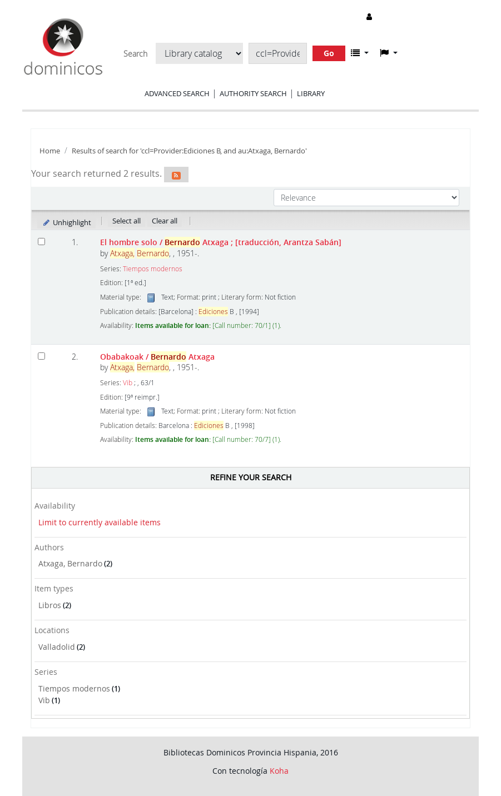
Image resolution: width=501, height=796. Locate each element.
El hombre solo (220, 242)
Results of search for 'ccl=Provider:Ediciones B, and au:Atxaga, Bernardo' (189, 151)
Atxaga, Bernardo (70, 563)
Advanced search (177, 93)
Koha (279, 770)
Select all (126, 221)
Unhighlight (66, 222)
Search (135, 54)
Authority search (253, 93)
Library (311, 93)
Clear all (164, 221)
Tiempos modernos (74, 688)
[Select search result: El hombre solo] (41, 241)
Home (49, 151)
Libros (49, 605)
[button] (360, 53)
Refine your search (250, 477)
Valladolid (56, 646)
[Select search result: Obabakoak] (41, 356)
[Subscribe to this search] (176, 174)
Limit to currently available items (99, 522)
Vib (44, 700)
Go (329, 53)
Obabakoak (157, 356)
